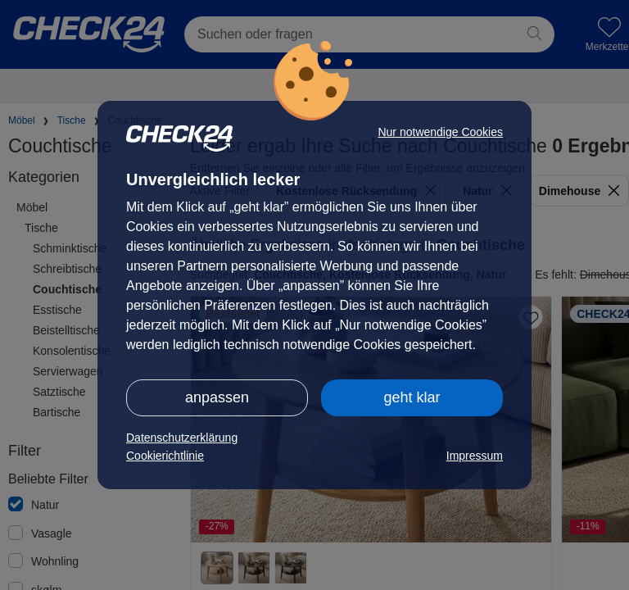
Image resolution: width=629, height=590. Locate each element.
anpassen (217, 397)
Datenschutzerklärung (182, 437)
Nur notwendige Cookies (440, 131)
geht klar (411, 397)
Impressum (474, 455)
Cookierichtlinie (165, 455)
